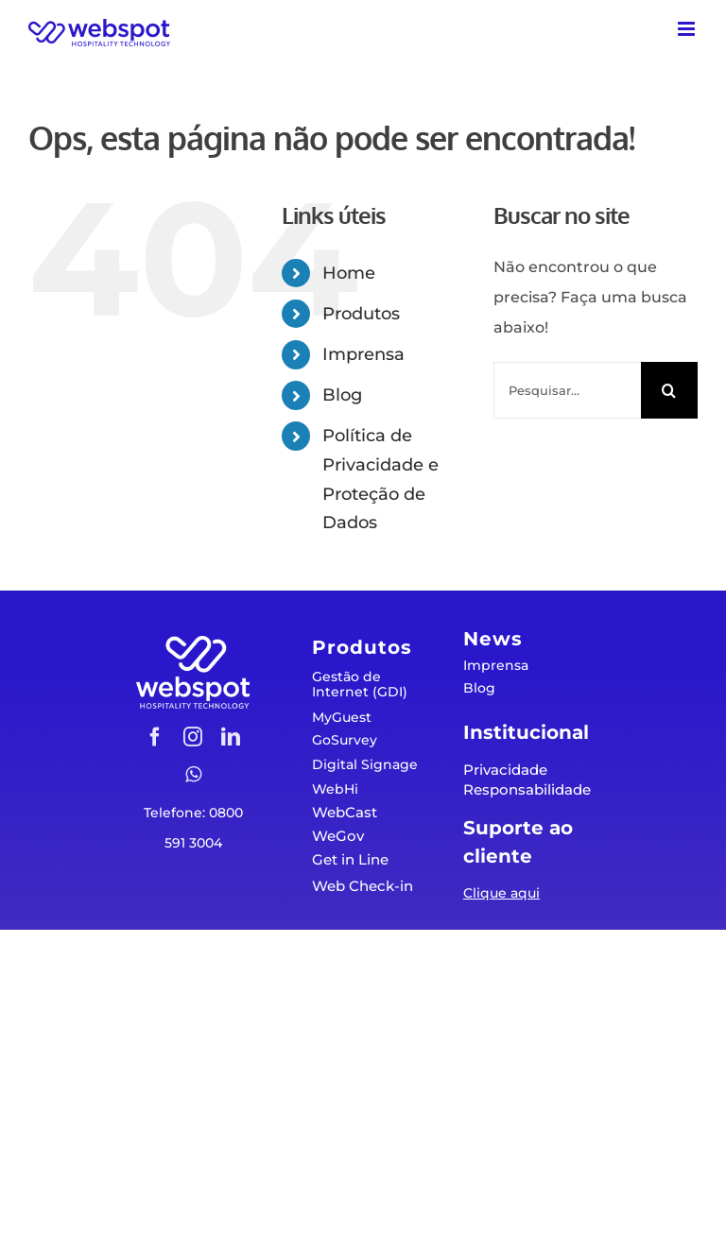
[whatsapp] (193, 774)
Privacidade (505, 770)
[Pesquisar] (669, 390)
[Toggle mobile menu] (688, 29)
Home (348, 273)
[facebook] (155, 737)
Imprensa (363, 354)
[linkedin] (230, 737)
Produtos (361, 313)
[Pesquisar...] (567, 390)
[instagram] (192, 737)
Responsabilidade (527, 789)
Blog (342, 395)
